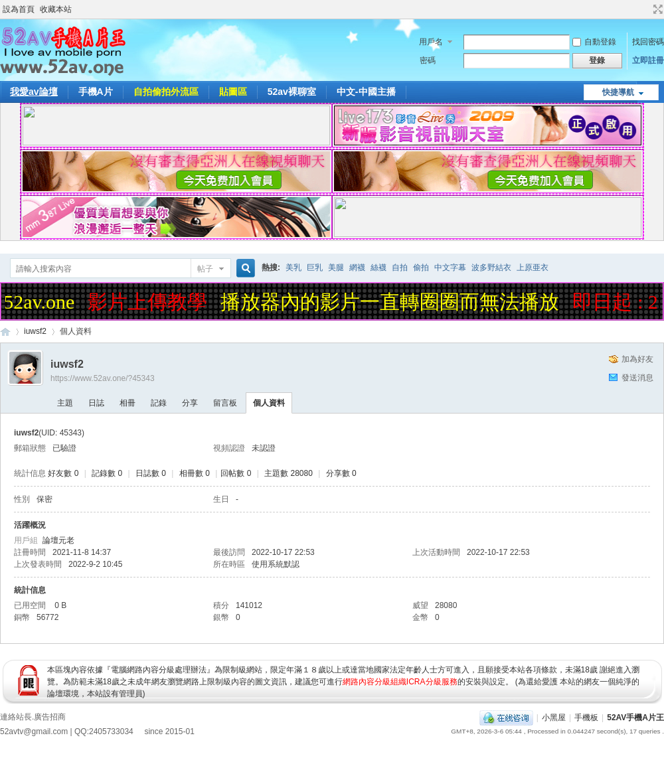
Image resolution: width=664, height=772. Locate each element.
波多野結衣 (491, 267)
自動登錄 (594, 41)
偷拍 (421, 267)
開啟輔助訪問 (645, 9)
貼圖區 (233, 91)
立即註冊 (648, 60)
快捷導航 (618, 92)
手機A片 (95, 91)
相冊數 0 (194, 473)
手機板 (586, 717)
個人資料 (269, 403)
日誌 (96, 403)
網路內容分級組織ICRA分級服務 (400, 681)
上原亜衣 (532, 267)
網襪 (357, 267)
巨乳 (315, 267)
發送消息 (637, 377)
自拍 (400, 267)
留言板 (225, 403)
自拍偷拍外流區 (166, 91)
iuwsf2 (35, 331)
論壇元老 (58, 540)
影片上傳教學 (150, 302)
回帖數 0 (235, 473)
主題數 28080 (288, 473)
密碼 (428, 60)
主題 (65, 403)
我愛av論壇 (34, 91)
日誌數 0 (150, 473)
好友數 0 (63, 473)
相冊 (127, 403)
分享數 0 (341, 473)
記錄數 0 (107, 473)
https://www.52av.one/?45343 (102, 378)
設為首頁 (19, 9)
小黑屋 (554, 717)
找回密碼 (648, 41)
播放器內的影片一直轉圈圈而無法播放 (392, 302)
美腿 (336, 267)
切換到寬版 (656, 9)
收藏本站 (56, 9)
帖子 (205, 268)
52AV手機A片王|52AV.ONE (5, 331)
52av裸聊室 (292, 91)
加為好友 (637, 359)
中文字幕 (450, 267)
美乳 (293, 267)
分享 (190, 403)
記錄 (159, 403)
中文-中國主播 (366, 91)
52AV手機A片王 (635, 717)
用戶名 (431, 41)
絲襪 (378, 267)
